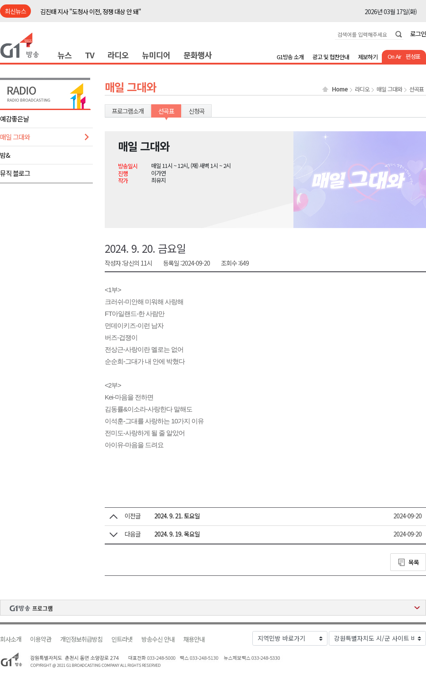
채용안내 (194, 639)
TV (89, 55)
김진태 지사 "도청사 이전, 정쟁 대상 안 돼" (90, 11)
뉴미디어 (156, 55)
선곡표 (416, 89)
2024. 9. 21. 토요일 (177, 515)
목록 (413, 562)
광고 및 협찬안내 (330, 57)
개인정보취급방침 (81, 639)
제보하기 (367, 57)
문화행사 (197, 55)
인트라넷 (122, 639)
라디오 (118, 55)
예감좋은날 (14, 118)
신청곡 (197, 111)
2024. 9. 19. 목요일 (177, 533)
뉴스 (64, 55)
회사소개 (10, 639)
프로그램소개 (128, 111)
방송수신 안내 (158, 639)
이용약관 (40, 639)
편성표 (413, 56)
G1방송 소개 (290, 57)
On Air (394, 56)
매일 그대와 (15, 136)
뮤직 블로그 (15, 173)
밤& (5, 155)
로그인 (418, 33)
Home (340, 89)
